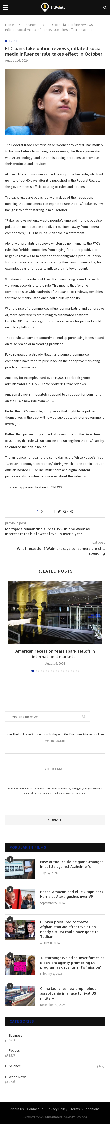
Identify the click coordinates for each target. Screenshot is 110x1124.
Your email (55, 774)
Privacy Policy (57, 1109)
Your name (55, 746)
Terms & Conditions (85, 1109)
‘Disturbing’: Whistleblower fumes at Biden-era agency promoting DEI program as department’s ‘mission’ (72, 962)
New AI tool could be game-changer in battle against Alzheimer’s (71, 864)
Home (9, 25)
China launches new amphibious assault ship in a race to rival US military (68, 993)
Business (31, 25)
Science (56, 1066)
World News (18, 1077)
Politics (14, 1050)
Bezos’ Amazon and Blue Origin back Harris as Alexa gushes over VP (71, 894)
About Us (17, 1109)
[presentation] (43, 805)
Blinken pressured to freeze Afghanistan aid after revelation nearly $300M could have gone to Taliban (69, 929)
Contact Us (35, 1109)
